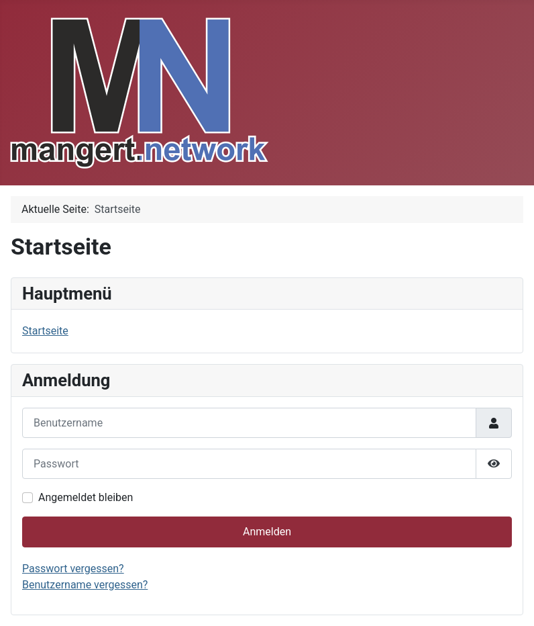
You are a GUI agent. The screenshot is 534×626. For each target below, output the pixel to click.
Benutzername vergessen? (85, 584)
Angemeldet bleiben (85, 497)
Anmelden (267, 531)
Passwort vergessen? (73, 568)
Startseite (45, 330)
